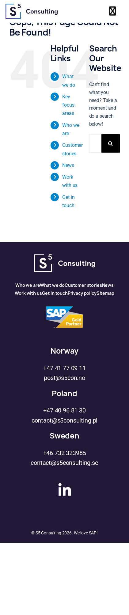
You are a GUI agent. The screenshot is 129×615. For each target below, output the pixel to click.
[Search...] (95, 143)
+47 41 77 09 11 (64, 368)
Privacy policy (82, 293)
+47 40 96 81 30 (64, 410)
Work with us (28, 293)
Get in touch (55, 293)
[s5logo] (32, 6)
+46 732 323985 (64, 453)
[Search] (110, 143)
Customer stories (83, 285)
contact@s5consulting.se (64, 462)
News (68, 165)
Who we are (27, 285)
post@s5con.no (64, 378)
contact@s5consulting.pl (65, 420)
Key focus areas (68, 105)
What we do (52, 285)
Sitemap (105, 293)
